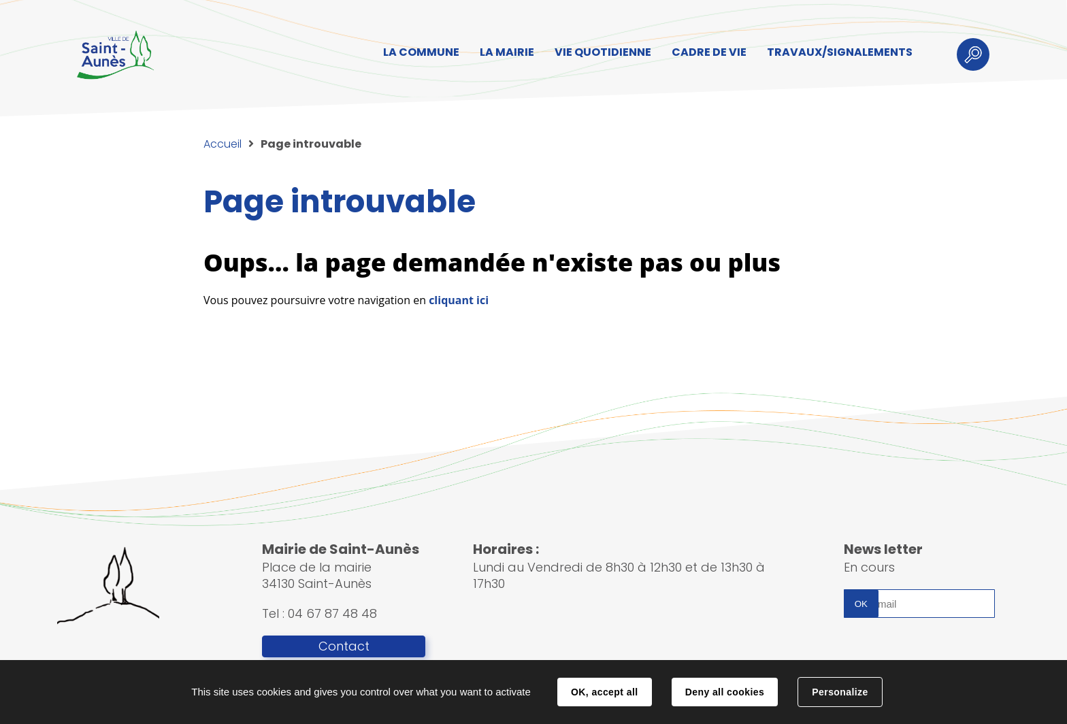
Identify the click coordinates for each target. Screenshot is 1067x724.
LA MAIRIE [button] (507, 52)
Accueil (222, 144)
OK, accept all (604, 692)
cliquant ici (459, 300)
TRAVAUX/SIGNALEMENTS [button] (840, 52)
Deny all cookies (724, 692)
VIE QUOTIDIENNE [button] (603, 52)
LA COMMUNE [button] (421, 52)
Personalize (840, 692)
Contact (344, 646)
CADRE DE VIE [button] (709, 52)
